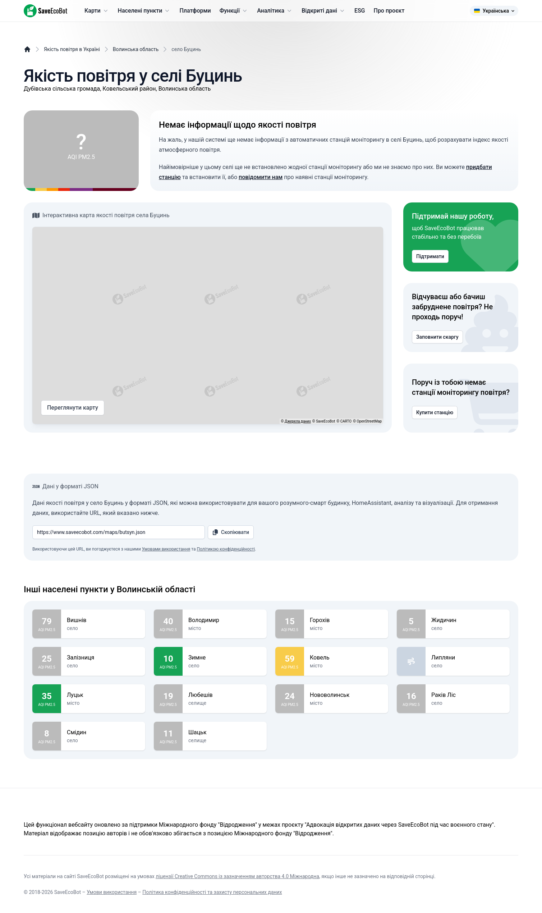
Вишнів (103, 620)
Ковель (346, 657)
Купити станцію (435, 412)
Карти (96, 10)
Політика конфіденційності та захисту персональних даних (212, 892)
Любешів (224, 695)
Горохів (346, 620)
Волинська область (136, 49)
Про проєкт (389, 10)
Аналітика (275, 10)
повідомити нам (261, 177)
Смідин (103, 732)
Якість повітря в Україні (72, 49)
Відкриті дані (324, 10)
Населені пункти (144, 10)
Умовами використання (166, 549)
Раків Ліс (467, 695)
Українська (494, 11)
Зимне (224, 657)
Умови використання (112, 892)
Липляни (467, 657)
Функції (234, 10)
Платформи (195, 10)
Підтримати (430, 256)
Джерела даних (298, 421)
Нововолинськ (346, 695)
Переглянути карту (72, 407)
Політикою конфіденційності (226, 549)
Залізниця (103, 657)
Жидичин (467, 620)
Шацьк (224, 732)
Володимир (224, 620)
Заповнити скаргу (437, 336)
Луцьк (103, 695)
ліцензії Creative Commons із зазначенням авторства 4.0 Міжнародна (237, 876)
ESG (359, 10)
